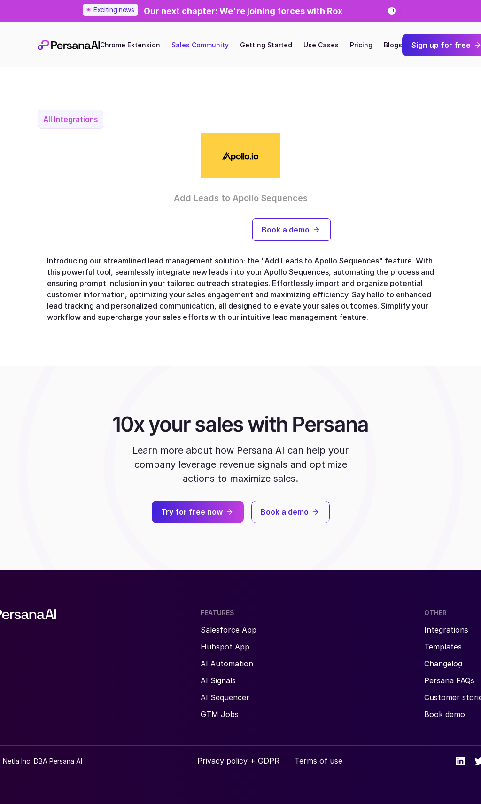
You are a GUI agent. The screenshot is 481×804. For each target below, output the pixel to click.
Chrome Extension (130, 45)
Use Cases (321, 45)
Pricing (361, 45)
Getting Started (266, 45)
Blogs (393, 45)
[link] (240, 11)
